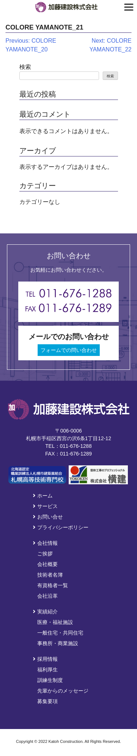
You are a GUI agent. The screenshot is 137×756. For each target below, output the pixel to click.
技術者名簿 (50, 575)
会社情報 (45, 543)
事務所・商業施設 (57, 643)
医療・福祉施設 (55, 622)
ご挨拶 (45, 554)
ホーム (43, 496)
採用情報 (45, 659)
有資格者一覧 (52, 585)
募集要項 (47, 701)
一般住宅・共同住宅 (60, 633)
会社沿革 (47, 596)
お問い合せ (48, 517)
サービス (45, 506)
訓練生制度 (50, 680)
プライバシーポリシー (60, 527)
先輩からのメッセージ (62, 691)
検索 (25, 67)
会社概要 (47, 564)
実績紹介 (45, 612)
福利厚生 (47, 669)
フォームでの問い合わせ (69, 350)
